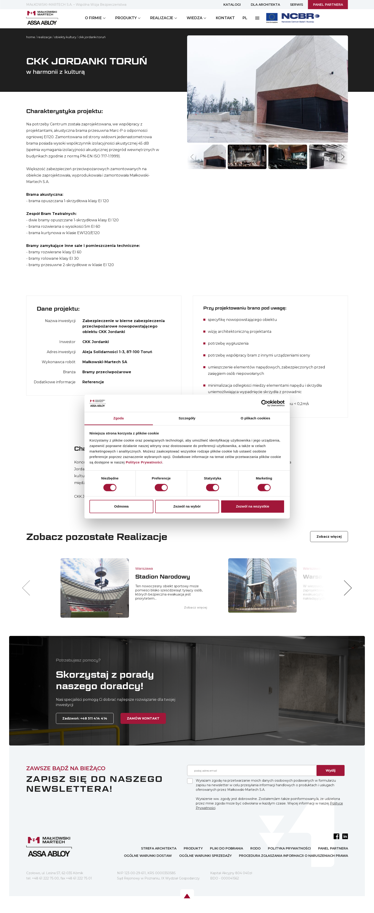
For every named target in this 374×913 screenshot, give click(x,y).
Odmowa (121, 506)
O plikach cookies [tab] (255, 418)
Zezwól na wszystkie (252, 506)
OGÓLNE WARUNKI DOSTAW (148, 856)
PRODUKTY (193, 848)
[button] (343, 157)
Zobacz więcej (329, 537)
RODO (255, 848)
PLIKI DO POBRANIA (226, 848)
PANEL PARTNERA (328, 5)
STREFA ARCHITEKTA (158, 848)
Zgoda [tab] (118, 418)
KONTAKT (225, 18)
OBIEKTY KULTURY (65, 37)
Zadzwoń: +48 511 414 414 (84, 718)
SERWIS (296, 5)
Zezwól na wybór (187, 506)
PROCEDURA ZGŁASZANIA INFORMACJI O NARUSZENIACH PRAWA (293, 856)
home (30, 37)
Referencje (93, 382)
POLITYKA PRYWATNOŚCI (289, 848)
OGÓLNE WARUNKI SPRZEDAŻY (205, 856)
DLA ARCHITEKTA (265, 5)
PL (245, 18)
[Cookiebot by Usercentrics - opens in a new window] (265, 403)
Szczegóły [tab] (187, 418)
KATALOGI (232, 5)
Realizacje (44, 37)
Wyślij (330, 770)
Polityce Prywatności (144, 462)
